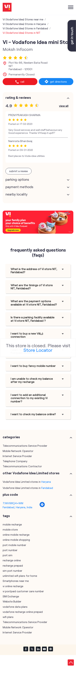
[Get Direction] (42, 506)
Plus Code (10, 494)
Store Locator (38, 350)
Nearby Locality (16, 194)
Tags (6, 516)
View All (63, 105)
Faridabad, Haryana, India (17, 507)
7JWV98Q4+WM (13, 503)
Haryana (46, 481)
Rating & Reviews (18, 98)
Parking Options (17, 179)
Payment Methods (19, 187)
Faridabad (47, 487)
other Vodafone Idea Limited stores (31, 473)
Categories (11, 437)
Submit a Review (18, 171)
